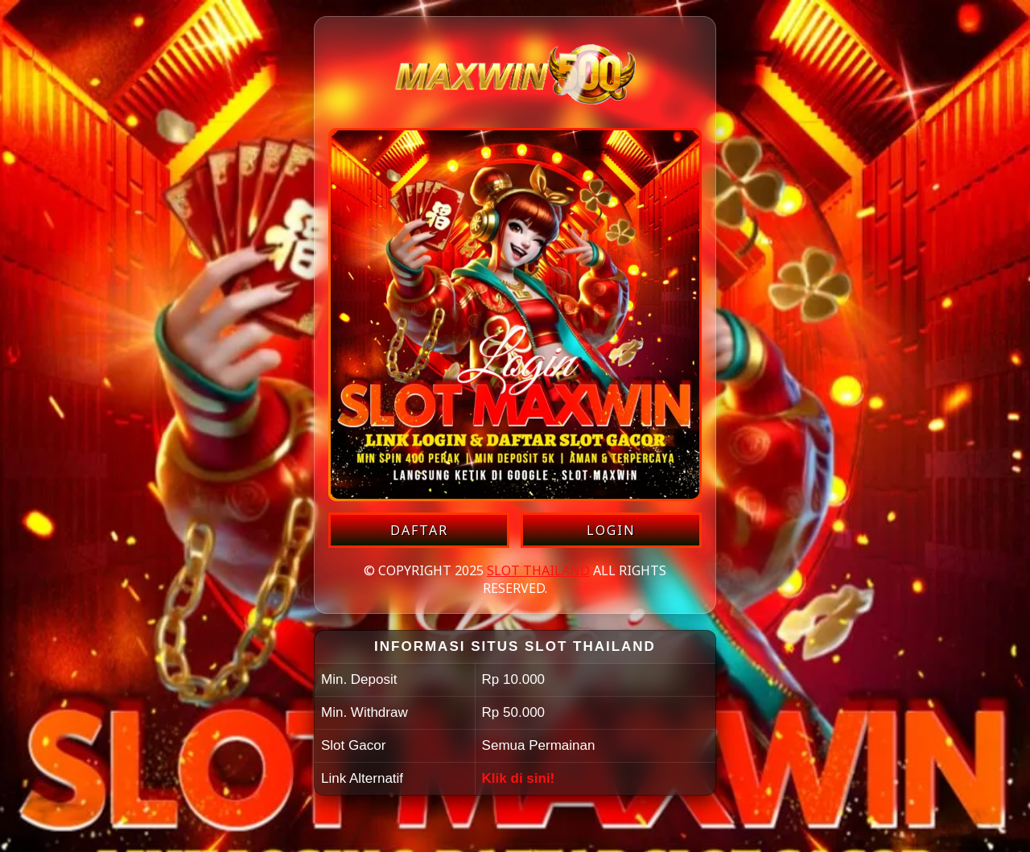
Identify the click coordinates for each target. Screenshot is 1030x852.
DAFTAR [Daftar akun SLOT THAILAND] (419, 530)
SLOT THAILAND (538, 570)
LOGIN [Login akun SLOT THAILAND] (611, 530)
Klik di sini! (518, 778)
